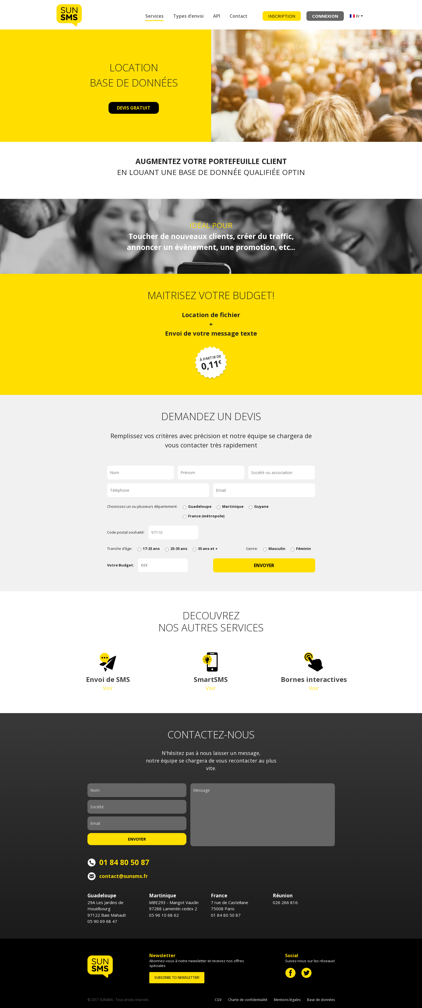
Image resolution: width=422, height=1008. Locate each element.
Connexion (325, 16)
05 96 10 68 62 (164, 915)
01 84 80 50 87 (226, 915)
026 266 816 (285, 902)
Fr (355, 16)
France (203, 515)
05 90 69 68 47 (102, 921)
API (216, 16)
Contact (238, 16)
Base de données (321, 999)
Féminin (301, 548)
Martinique (230, 506)
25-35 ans (176, 548)
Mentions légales (287, 999)
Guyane (258, 506)
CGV (218, 999)
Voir (108, 688)
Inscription (281, 16)
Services (154, 16)
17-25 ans (148, 548)
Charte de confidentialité (247, 999)
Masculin (274, 548)
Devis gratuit (133, 108)
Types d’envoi (188, 16)
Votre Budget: (120, 565)
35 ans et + (205, 548)
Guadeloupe (197, 506)
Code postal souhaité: (126, 532)
